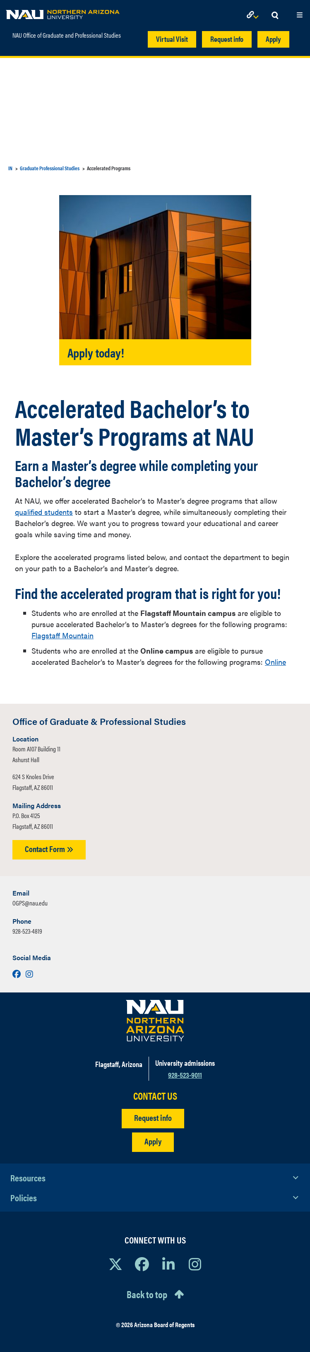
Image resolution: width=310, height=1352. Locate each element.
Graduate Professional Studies (49, 168)
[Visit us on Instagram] (29, 974)
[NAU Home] (62, 12)
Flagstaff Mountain (62, 635)
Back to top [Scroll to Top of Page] (147, 1294)
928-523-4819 (27, 931)
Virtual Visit (172, 39)
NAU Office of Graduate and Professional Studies (66, 35)
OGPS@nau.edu (30, 903)
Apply (273, 39)
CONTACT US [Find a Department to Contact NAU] (155, 1096)
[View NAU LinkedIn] (168, 1263)
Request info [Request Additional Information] (153, 1117)
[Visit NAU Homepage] (155, 1020)
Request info (226, 39)
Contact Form (49, 849)
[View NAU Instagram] (195, 1263)
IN (10, 168)
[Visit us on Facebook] (17, 974)
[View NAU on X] (115, 1263)
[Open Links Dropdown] (254, 15)
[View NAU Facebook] (142, 1263)
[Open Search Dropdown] (274, 15)
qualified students (44, 512)
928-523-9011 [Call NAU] (185, 1075)
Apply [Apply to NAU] (152, 1141)
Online (275, 662)
